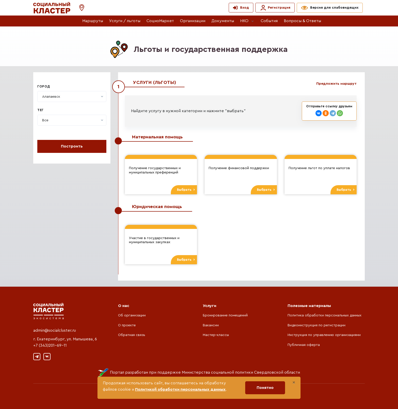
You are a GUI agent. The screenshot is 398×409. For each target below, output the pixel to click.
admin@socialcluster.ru (54, 330)
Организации (192, 21)
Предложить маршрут (336, 83)
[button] (79, 7)
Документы (222, 21)
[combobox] (71, 96)
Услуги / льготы (124, 21)
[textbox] (51, 96)
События (269, 21)
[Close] (293, 382)
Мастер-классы (216, 335)
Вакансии (211, 325)
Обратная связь (131, 335)
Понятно (265, 388)
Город (43, 86)
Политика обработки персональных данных (324, 315)
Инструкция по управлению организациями (324, 335)
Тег (40, 110)
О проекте (127, 325)
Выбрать (186, 189)
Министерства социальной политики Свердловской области (241, 372)
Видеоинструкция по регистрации (316, 325)
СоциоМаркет (160, 21)
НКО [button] (244, 21)
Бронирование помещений (225, 315)
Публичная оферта (304, 345)
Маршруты (92, 21)
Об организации (132, 315)
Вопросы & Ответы (302, 21)
